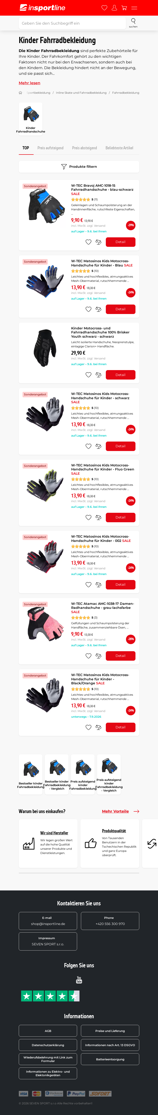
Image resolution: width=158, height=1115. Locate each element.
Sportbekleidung (38, 92)
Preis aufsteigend (50, 148)
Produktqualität (114, 831)
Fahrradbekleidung (125, 92)
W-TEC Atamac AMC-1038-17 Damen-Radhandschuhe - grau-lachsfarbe (102, 608)
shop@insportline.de (48, 921)
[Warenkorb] (124, 7)
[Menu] (134, 7)
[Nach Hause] (20, 92)
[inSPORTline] (42, 7)
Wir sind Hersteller (54, 833)
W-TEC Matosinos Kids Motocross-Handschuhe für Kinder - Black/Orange (100, 679)
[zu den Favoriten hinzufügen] (88, 242)
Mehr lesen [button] (29, 83)
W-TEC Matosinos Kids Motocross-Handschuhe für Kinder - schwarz (100, 398)
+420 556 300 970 (110, 921)
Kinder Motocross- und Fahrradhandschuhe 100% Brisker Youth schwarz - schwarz (100, 332)
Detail (120, 242)
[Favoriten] (104, 7)
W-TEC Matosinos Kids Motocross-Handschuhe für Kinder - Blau (102, 263)
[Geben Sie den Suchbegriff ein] (72, 23)
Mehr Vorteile (120, 811)
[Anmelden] (114, 7)
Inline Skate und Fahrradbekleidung (81, 92)
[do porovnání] (98, 242)
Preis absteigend (84, 148)
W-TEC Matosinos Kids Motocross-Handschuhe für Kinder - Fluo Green (102, 469)
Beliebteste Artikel (119, 148)
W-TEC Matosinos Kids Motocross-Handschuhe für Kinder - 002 (101, 538)
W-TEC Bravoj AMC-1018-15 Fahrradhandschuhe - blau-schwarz (102, 189)
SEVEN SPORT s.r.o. (48, 941)
